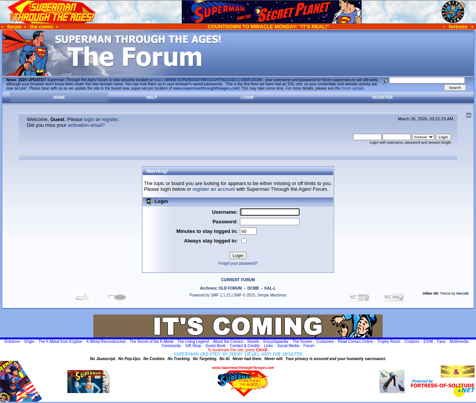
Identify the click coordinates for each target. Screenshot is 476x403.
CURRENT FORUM (238, 280)
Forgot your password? (238, 263)
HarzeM (462, 293)
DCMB (253, 288)
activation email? (86, 125)
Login (247, 97)
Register (382, 97)
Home (59, 97)
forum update (352, 88)
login (89, 119)
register (109, 119)
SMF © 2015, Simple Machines (260, 295)
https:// (208, 80)
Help (152, 97)
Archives (208, 288)
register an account (213, 189)
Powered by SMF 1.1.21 (209, 295)
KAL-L (270, 288)
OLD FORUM (230, 288)
